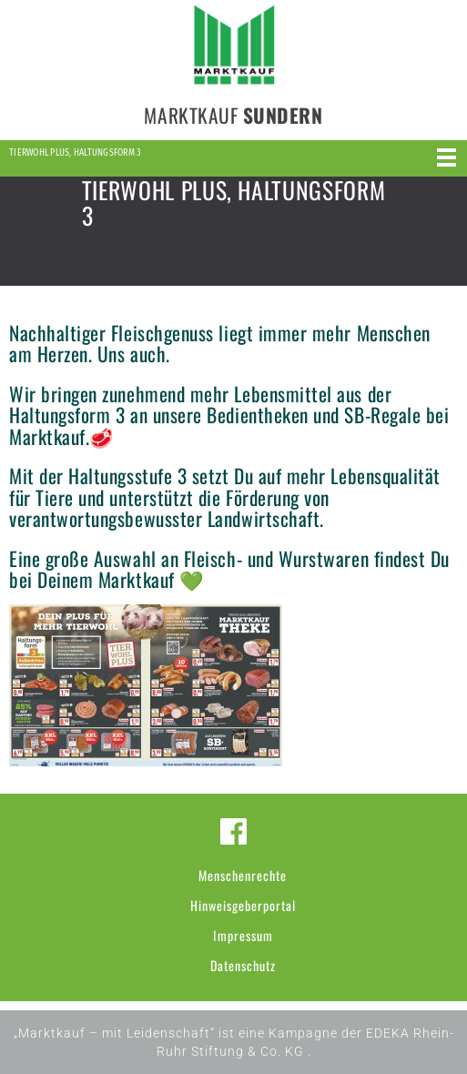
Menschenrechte (242, 875)
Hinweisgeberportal (243, 905)
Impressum (243, 935)
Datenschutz (243, 965)
